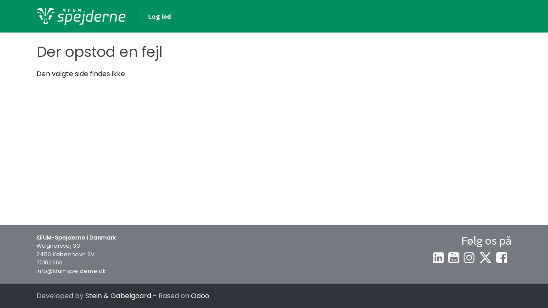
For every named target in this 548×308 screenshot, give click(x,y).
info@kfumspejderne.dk (71, 271)
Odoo (200, 296)
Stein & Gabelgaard (118, 296)
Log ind (159, 16)
